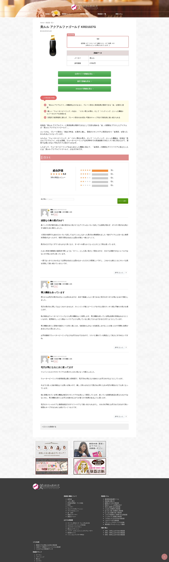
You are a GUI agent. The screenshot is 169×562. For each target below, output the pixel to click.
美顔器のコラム (50, 14)
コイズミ (39, 540)
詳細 (55, 214)
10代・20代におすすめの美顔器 (115, 510)
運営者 (38, 553)
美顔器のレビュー (67, 14)
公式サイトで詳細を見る (84, 74)
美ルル (38, 538)
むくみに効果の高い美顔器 (113, 492)
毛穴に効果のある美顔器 (112, 486)
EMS (69, 484)
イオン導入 (71, 480)
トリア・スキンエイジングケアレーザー (80, 510)
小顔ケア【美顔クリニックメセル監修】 (48, 526)
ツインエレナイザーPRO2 (76, 514)
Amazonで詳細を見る (84, 89)
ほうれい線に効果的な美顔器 (114, 490)
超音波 (70, 478)
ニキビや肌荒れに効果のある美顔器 (116, 493)
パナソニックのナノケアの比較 (114, 501)
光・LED (70, 492)
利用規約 (39, 548)
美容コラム (119, 14)
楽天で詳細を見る (84, 81)
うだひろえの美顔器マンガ (44, 528)
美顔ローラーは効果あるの (113, 484)
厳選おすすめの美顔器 (112, 482)
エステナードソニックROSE (77, 504)
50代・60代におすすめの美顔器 (115, 514)
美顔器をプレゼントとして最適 (114, 503)
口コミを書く (123, 201)
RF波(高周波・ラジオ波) (75, 482)
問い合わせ (39, 549)
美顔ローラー (72, 495)
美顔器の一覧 (102, 14)
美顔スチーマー (72, 493)
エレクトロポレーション (75, 488)
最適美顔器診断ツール (112, 478)
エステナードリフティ (75, 506)
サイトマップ (40, 551)
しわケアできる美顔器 (112, 499)
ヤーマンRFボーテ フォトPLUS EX (79, 502)
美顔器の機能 (84, 14)
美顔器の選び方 (110, 480)
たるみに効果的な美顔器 (112, 488)
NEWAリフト (72, 512)
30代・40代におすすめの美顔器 (115, 512)
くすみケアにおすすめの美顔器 (114, 497)
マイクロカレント (73, 490)
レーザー (70, 486)
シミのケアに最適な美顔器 (113, 495)
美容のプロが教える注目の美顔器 (46, 524)
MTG (37, 542)
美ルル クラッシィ (73, 508)
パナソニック (40, 536)
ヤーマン (39, 534)
